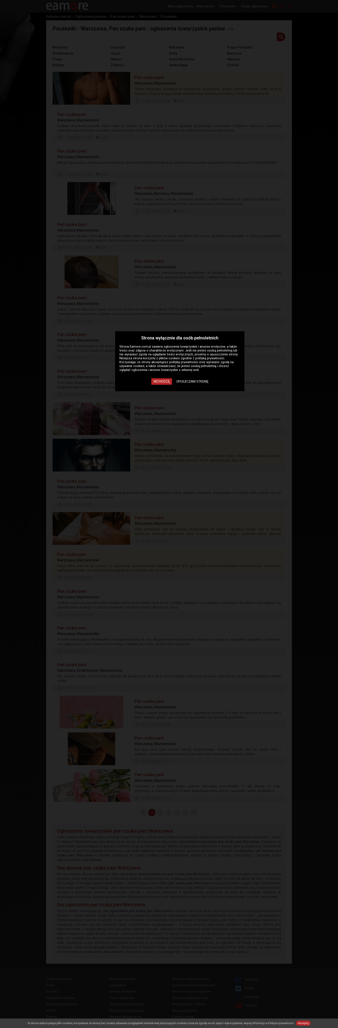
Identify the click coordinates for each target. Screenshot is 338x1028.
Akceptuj (303, 1023)
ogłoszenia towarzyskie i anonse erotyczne (194, 346)
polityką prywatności (209, 358)
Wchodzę (161, 381)
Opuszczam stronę (192, 381)
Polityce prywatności (281, 1023)
